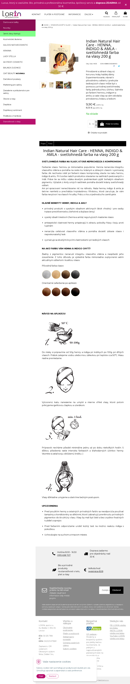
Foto (50, 144)
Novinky (6, 28)
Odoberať (116, 590)
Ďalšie (89, 14)
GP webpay (91, 634)
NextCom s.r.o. (103, 680)
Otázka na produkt (97, 133)
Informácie (74, 14)
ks (93, 124)
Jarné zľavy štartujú (11, 34)
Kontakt (36, 14)
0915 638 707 (64, 555)
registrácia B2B (95, 571)
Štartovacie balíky (11, 22)
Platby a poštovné (54, 14)
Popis (43, 144)
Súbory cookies (69, 649)
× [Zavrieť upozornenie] (126, 5)
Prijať (41, 676)
